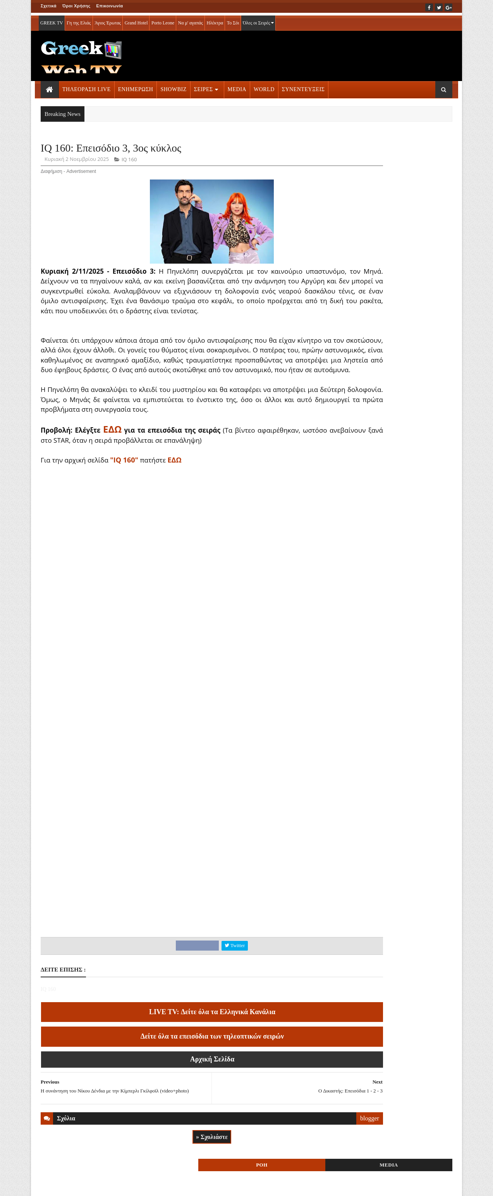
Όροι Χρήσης (76, 5)
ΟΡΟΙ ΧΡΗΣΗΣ (78, 1184)
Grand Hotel (136, 20)
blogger (309, 1143)
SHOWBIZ (173, 87)
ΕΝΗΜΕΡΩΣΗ (135, 87)
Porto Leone (162, 20)
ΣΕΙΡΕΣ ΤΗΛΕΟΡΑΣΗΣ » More (389, 535)
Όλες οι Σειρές (258, 20)
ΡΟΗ (366, 150)
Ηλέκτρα (215, 20)
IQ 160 (129, 161)
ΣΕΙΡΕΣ (203, 87)
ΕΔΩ (174, 481)
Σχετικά (49, 5)
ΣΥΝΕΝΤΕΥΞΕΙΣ (303, 87)
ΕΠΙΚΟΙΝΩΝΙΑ (113, 1184)
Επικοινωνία (109, 5)
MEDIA (237, 87)
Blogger (285, 1184)
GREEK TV (51, 20)
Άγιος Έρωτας (107, 20)
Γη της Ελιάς (79, 20)
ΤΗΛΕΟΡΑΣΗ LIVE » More (384, 484)
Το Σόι (233, 20)
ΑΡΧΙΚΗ (50, 1184)
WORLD (264, 87)
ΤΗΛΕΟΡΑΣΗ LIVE (86, 87)
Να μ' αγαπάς (190, 20)
